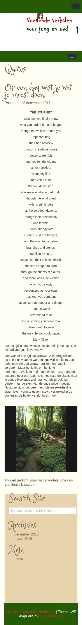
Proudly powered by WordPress (30, 612)
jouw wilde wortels (44, 480)
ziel (33, 484)
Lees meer (49, 395)
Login (18, 559)
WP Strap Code (51, 616)
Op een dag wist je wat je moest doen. (38, 91)
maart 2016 (23, 539)
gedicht (22, 480)
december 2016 (26, 534)
